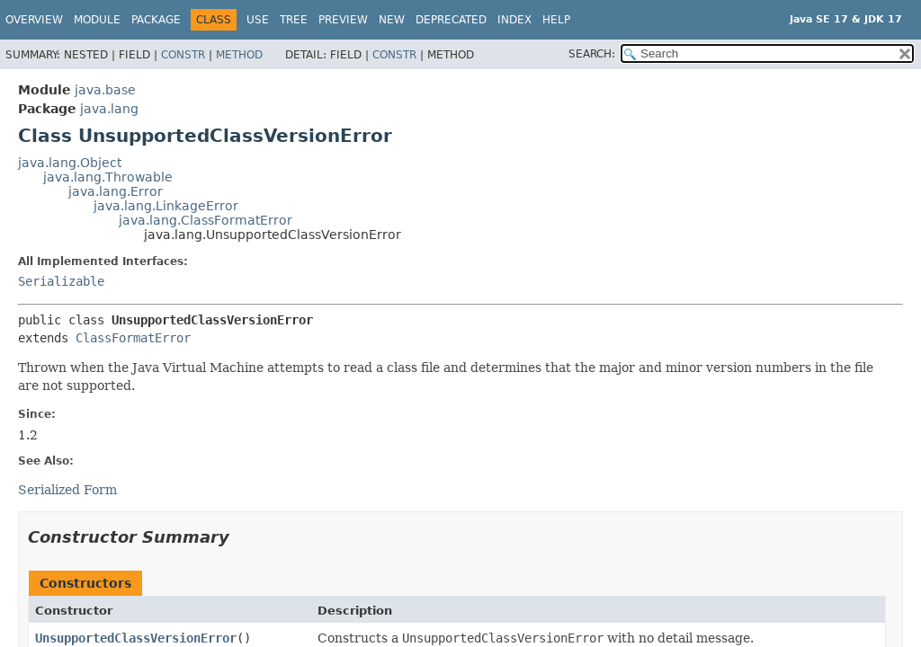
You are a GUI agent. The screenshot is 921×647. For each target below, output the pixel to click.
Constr (183, 55)
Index (514, 19)
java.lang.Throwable (108, 177)
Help (556, 19)
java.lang (109, 109)
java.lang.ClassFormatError (205, 220)
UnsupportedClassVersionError (136, 638)
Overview (34, 19)
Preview (343, 19)
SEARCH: (591, 54)
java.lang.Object (69, 162)
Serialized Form (67, 490)
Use (257, 19)
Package (156, 19)
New (392, 19)
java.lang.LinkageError (166, 206)
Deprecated (451, 19)
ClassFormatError (133, 338)
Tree (294, 19)
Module (97, 19)
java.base (105, 90)
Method (239, 55)
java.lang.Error (115, 191)
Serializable (61, 281)
